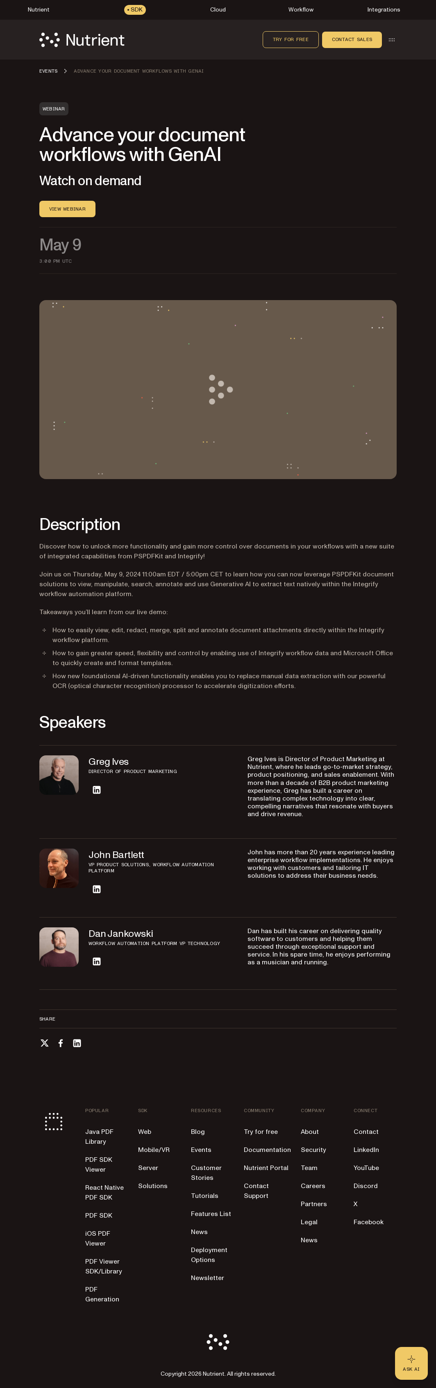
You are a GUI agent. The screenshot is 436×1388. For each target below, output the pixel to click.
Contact (366, 1131)
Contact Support (256, 1191)
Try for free (291, 39)
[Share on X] (44, 1043)
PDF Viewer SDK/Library (103, 1266)
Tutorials (204, 1195)
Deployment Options (209, 1255)
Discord (366, 1186)
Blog (198, 1131)
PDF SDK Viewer (98, 1164)
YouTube (366, 1167)
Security (313, 1149)
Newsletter (207, 1277)
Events (201, 1149)
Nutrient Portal (266, 1167)
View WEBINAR (67, 208)
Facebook (369, 1222)
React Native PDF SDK (104, 1192)
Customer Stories (206, 1172)
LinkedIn (366, 1149)
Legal (309, 1222)
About (310, 1131)
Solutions (153, 1186)
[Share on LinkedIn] (77, 1043)
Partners (314, 1204)
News (199, 1232)
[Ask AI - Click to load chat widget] (411, 1363)
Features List (211, 1213)
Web (144, 1131)
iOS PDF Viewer (97, 1238)
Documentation (267, 1149)
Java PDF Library (99, 1136)
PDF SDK (98, 1215)
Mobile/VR (154, 1149)
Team (309, 1167)
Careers (313, 1186)
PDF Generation (102, 1294)
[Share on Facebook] (61, 1043)
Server (148, 1167)
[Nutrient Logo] (82, 39)
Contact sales (352, 39)
